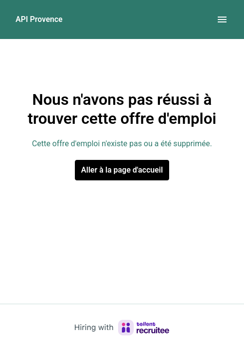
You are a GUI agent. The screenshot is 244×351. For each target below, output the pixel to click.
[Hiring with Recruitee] (122, 327)
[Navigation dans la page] (222, 19)
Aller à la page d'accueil (122, 170)
